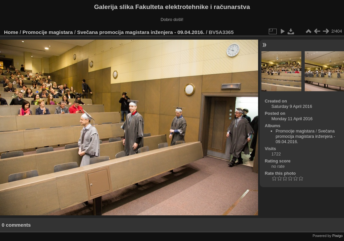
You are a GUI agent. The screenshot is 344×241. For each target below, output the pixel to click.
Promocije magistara (48, 32)
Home (11, 32)
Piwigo (337, 236)
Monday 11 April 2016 (292, 118)
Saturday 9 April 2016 (291, 106)
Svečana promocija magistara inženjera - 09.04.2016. (140, 32)
